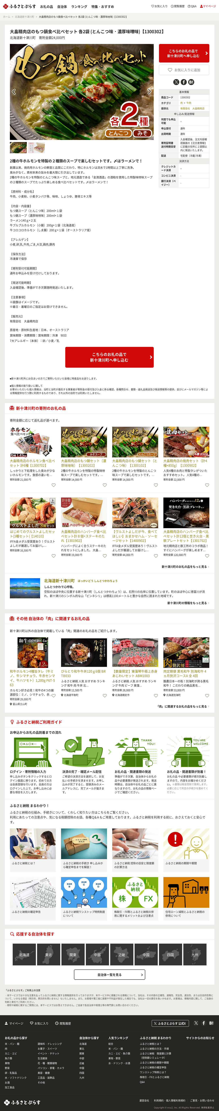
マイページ (16, 1023)
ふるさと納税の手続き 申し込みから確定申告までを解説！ (83, 865)
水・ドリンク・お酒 (119, 1063)
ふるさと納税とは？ (23, 863)
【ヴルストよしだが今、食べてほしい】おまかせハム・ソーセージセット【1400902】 (134, 536)
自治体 (62, 6)
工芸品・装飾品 (46, 1078)
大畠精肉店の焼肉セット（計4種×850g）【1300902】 (185, 462)
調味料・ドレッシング (50, 1044)
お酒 (7, 1082)
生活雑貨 (42, 1058)
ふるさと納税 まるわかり (155, 1038)
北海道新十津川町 (23, 37)
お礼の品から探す (16, 1038)
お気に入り (41, 1023)
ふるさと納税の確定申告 (26, 912)
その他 (41, 1082)
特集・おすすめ (102, 6)
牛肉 (188, 103)
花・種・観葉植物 (47, 1063)
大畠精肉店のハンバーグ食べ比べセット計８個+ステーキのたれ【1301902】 (83, 536)
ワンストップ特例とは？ (153, 1072)
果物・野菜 (114, 1058)
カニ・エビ (11, 1053)
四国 (170, 954)
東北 (48, 954)
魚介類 (8, 1058)
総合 (110, 1044)
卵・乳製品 (11, 1073)
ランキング (79, 6)
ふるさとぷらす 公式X (172, 1023)
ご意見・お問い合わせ (202, 1100)
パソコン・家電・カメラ (51, 1068)
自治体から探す (89, 1038)
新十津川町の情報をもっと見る (187, 603)
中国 (146, 954)
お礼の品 (46, 6)
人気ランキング (118, 1038)
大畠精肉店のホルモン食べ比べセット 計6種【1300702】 (32, 462)
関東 (73, 954)
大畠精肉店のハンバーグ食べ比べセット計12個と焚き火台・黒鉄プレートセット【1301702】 (186, 536)
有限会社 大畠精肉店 (192, 108)
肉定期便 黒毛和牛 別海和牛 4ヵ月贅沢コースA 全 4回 (184, 673)
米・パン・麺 (12, 1044)
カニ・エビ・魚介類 (119, 1053)
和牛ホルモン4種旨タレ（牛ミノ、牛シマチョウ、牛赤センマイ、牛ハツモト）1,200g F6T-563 (32, 678)
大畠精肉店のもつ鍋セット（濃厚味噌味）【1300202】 (83, 462)
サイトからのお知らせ (200, 1038)
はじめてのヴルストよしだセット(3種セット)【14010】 (32, 533)
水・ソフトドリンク (16, 1078)
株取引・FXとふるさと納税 (154, 1077)
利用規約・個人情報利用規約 (169, 1100)
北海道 (24, 954)
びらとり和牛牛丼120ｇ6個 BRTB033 (83, 673)
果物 (7, 1063)
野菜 (7, 1068)
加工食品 (10, 1087)
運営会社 (144, 1100)
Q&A (142, 1082)
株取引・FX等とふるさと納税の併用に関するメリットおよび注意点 (134, 914)
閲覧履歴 (65, 1023)
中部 (97, 954)
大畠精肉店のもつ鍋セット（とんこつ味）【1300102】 (134, 462)
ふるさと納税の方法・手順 (154, 1048)
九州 (194, 954)
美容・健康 (44, 1073)
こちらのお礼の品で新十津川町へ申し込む (183, 53)
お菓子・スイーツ (47, 1048)
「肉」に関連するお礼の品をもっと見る (181, 706)
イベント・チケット (48, 1053)
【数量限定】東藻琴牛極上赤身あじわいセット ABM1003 (134, 673)
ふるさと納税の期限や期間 (181, 863)
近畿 (121, 954)
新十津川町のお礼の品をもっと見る (184, 566)
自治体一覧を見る (110, 974)
